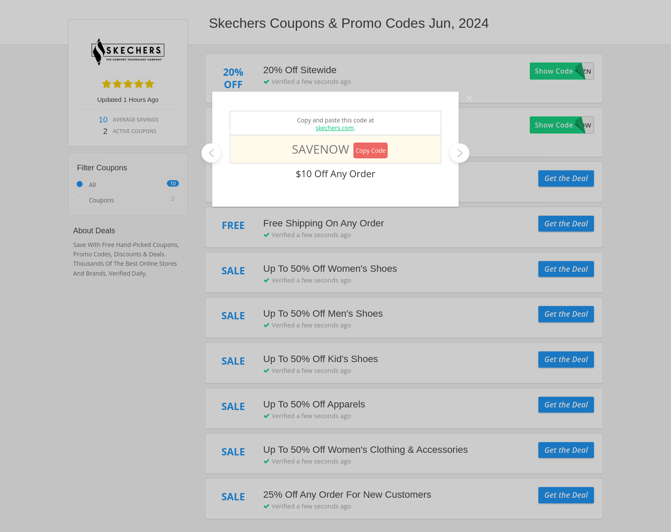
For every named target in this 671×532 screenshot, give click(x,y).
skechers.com (335, 128)
